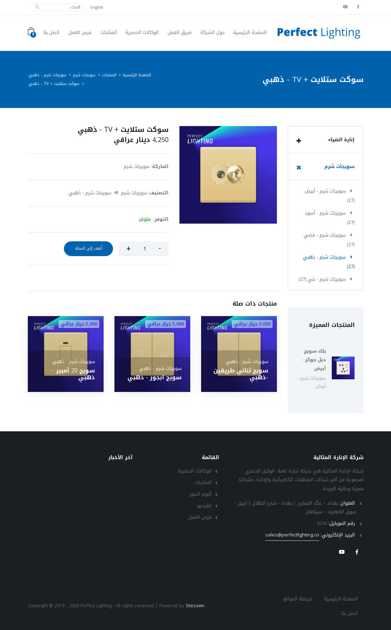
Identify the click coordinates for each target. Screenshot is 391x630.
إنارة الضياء (324, 140)
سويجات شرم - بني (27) (327, 279)
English (97, 7)
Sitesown (195, 606)
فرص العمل (80, 32)
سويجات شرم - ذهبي (47, 75)
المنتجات (108, 32)
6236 (322, 523)
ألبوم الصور (201, 494)
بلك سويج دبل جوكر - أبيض (314, 360)
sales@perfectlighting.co (292, 535)
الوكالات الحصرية (142, 32)
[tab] (326, 139)
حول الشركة (212, 32)
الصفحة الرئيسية (250, 32)
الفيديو (204, 505)
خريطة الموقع (297, 598)
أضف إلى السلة (88, 248)
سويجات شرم (84, 75)
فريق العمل (180, 32)
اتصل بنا (51, 32)
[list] (298, 140)
